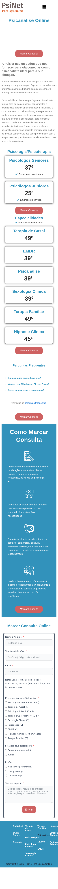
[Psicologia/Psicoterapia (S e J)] (6, 702)
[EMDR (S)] (6, 729)
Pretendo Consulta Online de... (21, 697)
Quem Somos (14, 833)
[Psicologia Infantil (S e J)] (6, 711)
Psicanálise (10, 863)
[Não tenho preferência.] (6, 767)
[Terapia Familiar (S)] (6, 738)
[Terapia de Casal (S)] (6, 707)
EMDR (7, 877)
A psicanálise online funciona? (24, 378)
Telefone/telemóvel (15, 651)
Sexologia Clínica (41, 846)
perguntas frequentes (35, 403)
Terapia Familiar (12, 856)
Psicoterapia (38, 833)
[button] (44, 7)
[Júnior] (6, 755)
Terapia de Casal (41, 826)
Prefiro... (9, 762)
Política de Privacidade (41, 870)
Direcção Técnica (38, 863)
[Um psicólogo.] (6, 776)
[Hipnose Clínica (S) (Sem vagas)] (6, 734)
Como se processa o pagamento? (26, 390)
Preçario (11, 840)
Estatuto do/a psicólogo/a (18, 745)
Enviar (29, 809)
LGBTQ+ (8, 870)
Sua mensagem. (13, 783)
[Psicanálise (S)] (6, 725)
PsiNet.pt (12, 826)
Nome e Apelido (13, 636)
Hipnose (33, 856)
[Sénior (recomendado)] (6, 750)
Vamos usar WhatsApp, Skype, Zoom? (28, 384)
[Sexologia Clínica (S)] (6, 720)
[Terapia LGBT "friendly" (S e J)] (6, 716)
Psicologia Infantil (41, 840)
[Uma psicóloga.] (6, 771)
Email (8, 665)
